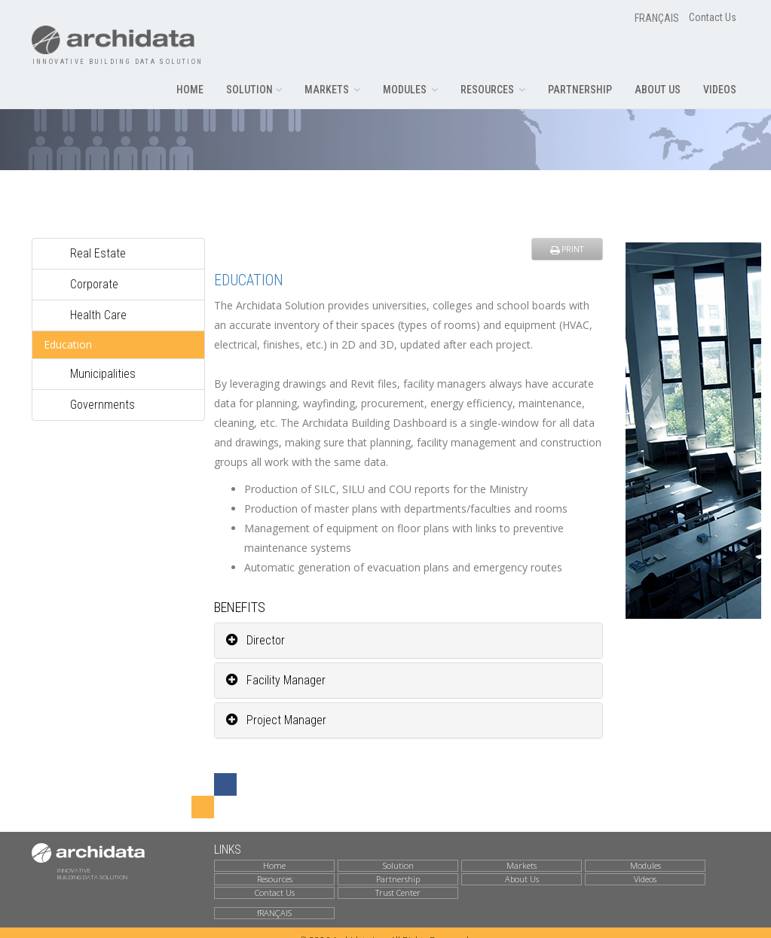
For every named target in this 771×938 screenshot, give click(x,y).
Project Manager (276, 716)
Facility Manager (276, 676)
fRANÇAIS (274, 910)
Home (274, 862)
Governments (102, 401)
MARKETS (332, 90)
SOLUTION (254, 90)
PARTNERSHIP (580, 90)
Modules (645, 862)
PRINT (566, 245)
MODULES (410, 90)
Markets (521, 862)
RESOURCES (492, 90)
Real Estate (98, 249)
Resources (274, 875)
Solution (398, 862)
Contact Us (712, 17)
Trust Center (398, 889)
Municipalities (103, 370)
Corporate (94, 280)
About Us (522, 875)
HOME (189, 90)
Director (255, 636)
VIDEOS (719, 90)
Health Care (98, 311)
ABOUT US (658, 90)
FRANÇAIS (657, 18)
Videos (645, 875)
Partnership (398, 875)
